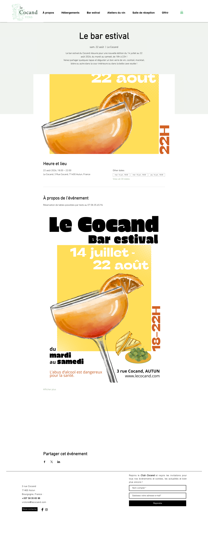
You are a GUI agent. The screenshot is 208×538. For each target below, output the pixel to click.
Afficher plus (49, 389)
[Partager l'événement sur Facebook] (44, 462)
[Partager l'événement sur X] (51, 462)
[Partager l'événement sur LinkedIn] (58, 462)
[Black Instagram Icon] (46, 509)
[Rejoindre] (157, 503)
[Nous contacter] (30, 509)
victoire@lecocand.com (34, 502)
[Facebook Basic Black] (42, 509)
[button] (181, 12)
